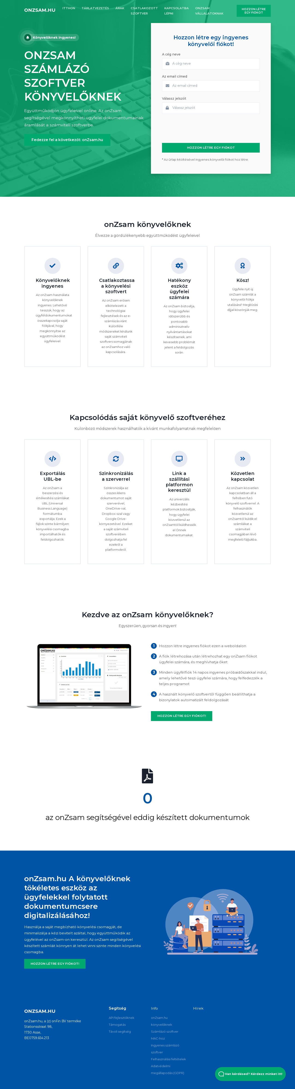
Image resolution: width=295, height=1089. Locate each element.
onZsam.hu (40, 10)
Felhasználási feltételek (168, 1059)
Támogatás (117, 1024)
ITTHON (68, 8)
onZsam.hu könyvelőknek (161, 1021)
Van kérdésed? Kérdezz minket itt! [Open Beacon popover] (250, 1074)
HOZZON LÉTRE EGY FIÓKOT (254, 10)
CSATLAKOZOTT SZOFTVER (144, 10)
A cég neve (171, 54)
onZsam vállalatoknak (209, 10)
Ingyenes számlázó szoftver (165, 1048)
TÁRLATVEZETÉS (95, 8)
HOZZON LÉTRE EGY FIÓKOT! (181, 716)
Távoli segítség (120, 1031)
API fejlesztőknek (121, 1017)
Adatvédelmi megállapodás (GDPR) (167, 1069)
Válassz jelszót (174, 98)
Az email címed (174, 76)
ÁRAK (119, 8)
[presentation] (197, 128)
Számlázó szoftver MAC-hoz (164, 1035)
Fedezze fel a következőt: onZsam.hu (67, 140)
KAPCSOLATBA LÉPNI (176, 10)
